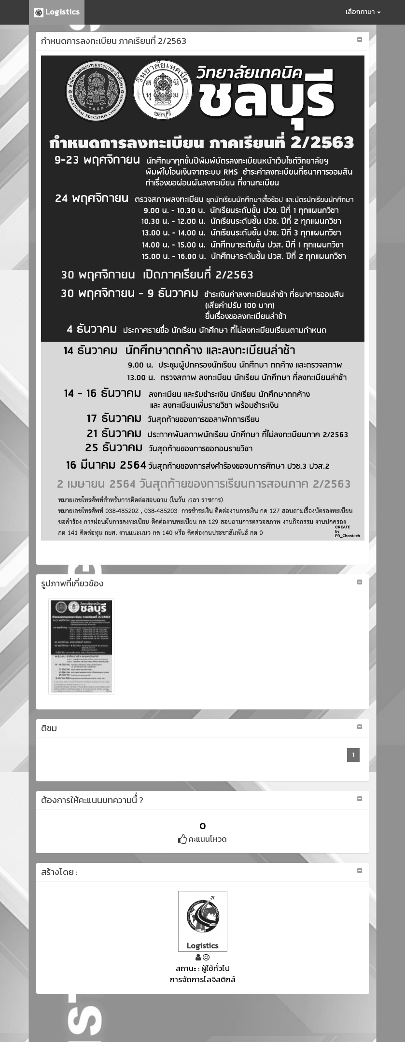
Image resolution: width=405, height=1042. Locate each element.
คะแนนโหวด (202, 839)
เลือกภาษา (363, 12)
